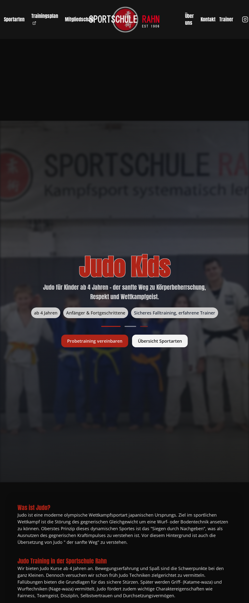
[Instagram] (245, 19)
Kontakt (208, 19)
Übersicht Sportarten (160, 341)
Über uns (189, 19)
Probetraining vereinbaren (94, 341)
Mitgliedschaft (79, 19)
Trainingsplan (44, 18)
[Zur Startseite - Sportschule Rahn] (124, 19)
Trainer (226, 19)
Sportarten (14, 19)
